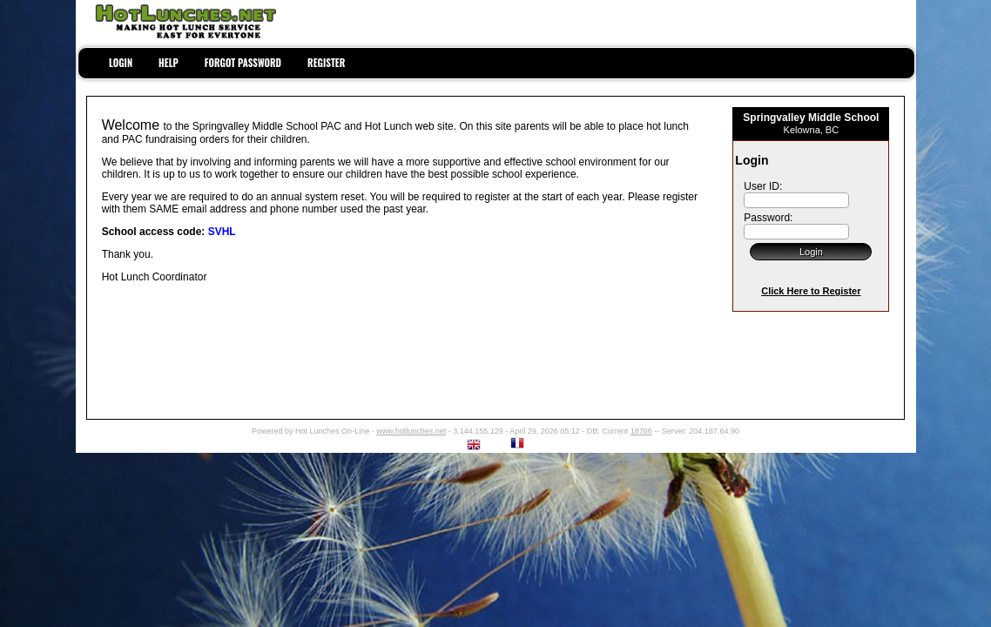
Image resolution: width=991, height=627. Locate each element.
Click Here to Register (810, 291)
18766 (641, 431)
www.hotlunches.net (411, 431)
